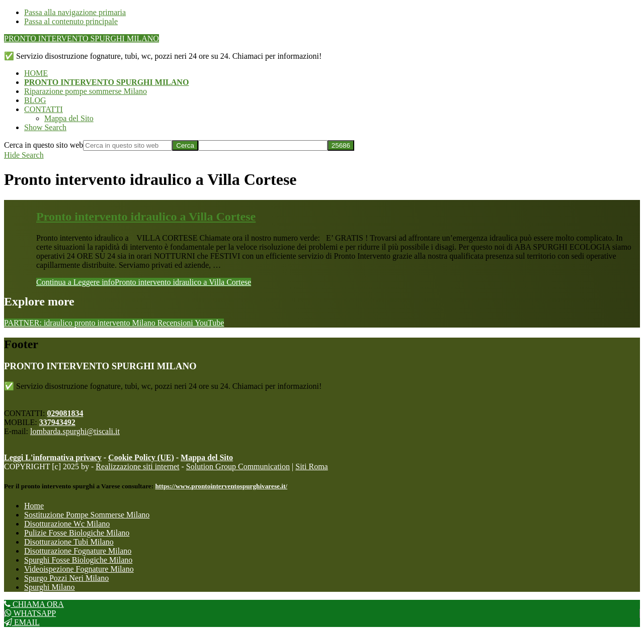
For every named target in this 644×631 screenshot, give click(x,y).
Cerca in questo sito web (43, 145)
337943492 (57, 422)
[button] (45, 127)
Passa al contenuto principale (71, 21)
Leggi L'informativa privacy (53, 457)
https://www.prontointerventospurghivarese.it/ (221, 486)
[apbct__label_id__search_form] (263, 145)
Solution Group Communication (238, 466)
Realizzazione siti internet (137, 466)
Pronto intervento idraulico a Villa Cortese (146, 216)
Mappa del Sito (207, 457)
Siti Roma (311, 466)
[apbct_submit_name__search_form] (341, 145)
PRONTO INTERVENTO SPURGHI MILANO (81, 38)
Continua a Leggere (143, 282)
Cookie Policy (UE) (141, 457)
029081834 (65, 413)
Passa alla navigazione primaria (75, 12)
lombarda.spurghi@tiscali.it (75, 431)
